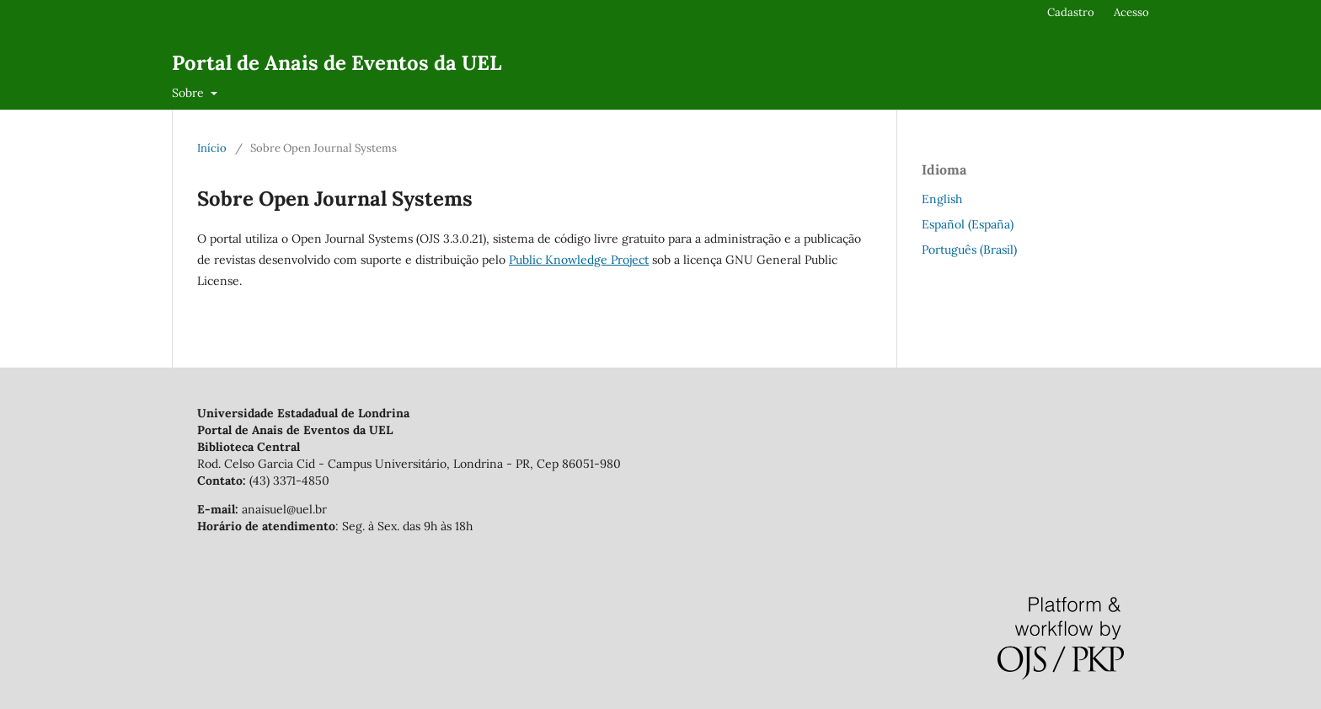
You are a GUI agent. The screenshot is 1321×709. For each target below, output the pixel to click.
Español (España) (967, 224)
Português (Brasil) (969, 249)
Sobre (189, 92)
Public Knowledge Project (579, 259)
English (942, 199)
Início (212, 148)
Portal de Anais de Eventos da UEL (336, 63)
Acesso (1131, 12)
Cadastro (1070, 12)
